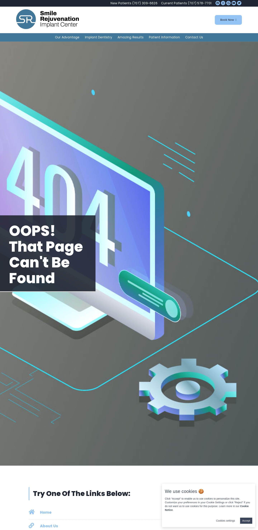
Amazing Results (131, 37)
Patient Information (164, 37)
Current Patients (186, 3)
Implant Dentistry (98, 37)
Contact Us (194, 37)
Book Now (228, 20)
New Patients (134, 3)
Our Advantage (67, 37)
